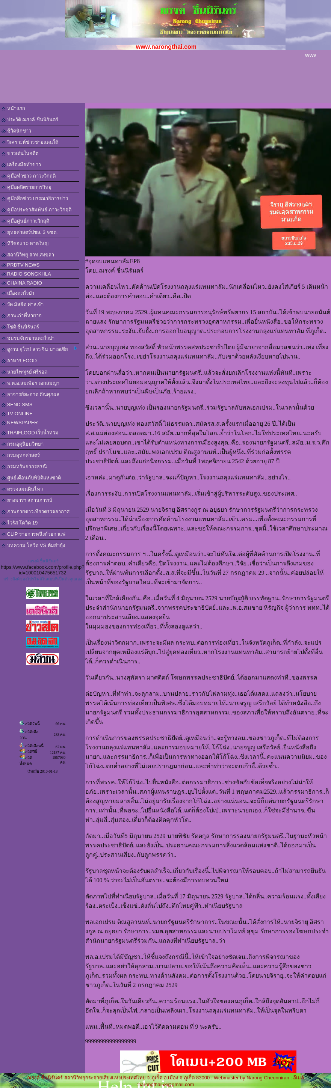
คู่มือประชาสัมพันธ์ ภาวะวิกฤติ (36, 209)
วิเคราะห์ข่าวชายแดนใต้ (30, 142)
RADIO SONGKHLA (26, 274)
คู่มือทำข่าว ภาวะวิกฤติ (29, 176)
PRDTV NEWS (20, 265)
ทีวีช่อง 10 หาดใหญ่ (25, 243)
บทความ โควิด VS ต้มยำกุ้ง (33, 545)
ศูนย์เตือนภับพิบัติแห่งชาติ (31, 478)
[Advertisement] (165, 82)
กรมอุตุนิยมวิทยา (23, 444)
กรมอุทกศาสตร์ (21, 455)
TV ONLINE (17, 413)
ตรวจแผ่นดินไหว (22, 489)
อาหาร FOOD (19, 360)
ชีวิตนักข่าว (16, 131)
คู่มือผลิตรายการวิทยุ (26, 187)
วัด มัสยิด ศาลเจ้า (23, 304)
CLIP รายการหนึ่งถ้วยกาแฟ (33, 534)
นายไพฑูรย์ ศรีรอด (24, 372)
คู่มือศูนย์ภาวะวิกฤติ (25, 221)
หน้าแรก (13, 108)
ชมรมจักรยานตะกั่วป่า (28, 338)
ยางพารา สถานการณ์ (27, 500)
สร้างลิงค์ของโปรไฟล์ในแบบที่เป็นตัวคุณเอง (42, 579)
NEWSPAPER (20, 422)
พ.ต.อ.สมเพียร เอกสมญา (30, 383)
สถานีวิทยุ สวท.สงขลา (28, 255)
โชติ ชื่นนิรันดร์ (20, 327)
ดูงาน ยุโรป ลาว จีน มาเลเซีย (39, 349)
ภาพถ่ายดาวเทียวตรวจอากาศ (36, 511)
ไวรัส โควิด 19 (20, 523)
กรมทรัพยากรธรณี (24, 466)
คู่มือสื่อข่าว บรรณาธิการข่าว (35, 198)
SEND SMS (17, 404)
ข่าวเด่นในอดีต (20, 153)
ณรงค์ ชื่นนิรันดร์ (43, 561)
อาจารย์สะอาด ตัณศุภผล (30, 394)
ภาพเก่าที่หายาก (22, 315)
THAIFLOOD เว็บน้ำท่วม (30, 433)
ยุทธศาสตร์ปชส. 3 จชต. (29, 232)
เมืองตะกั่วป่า (18, 293)
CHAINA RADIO (22, 283)
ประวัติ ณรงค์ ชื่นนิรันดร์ (30, 119)
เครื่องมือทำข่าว (21, 164)
